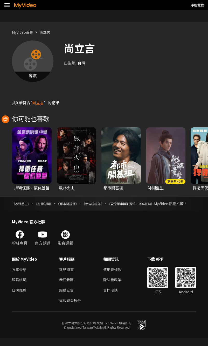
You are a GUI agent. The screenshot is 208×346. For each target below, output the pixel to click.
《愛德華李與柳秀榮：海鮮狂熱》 (150, 203)
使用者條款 (114, 275)
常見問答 (67, 275)
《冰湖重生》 (23, 203)
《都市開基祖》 (76, 203)
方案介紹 (19, 275)
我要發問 (67, 286)
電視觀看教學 (70, 308)
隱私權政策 (114, 286)
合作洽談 (112, 297)
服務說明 (19, 286)
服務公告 (67, 297)
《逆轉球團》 (49, 203)
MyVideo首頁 (24, 32)
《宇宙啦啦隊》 (106, 203)
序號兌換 (197, 5)
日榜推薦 (19, 297)
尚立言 (47, 32)
